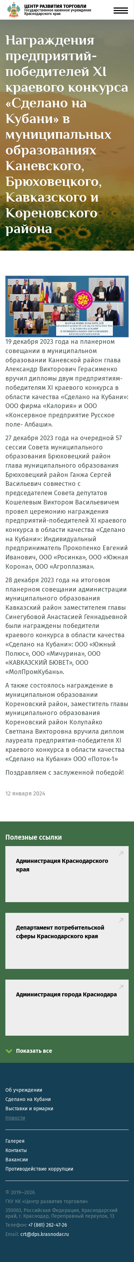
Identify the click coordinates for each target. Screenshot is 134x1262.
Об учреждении (23, 1090)
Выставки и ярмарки (29, 1109)
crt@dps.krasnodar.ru (44, 1234)
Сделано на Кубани (28, 1099)
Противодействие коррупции (39, 1169)
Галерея (15, 1141)
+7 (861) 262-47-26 (47, 1225)
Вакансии (16, 1160)
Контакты (16, 1150)
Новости (15, 1118)
